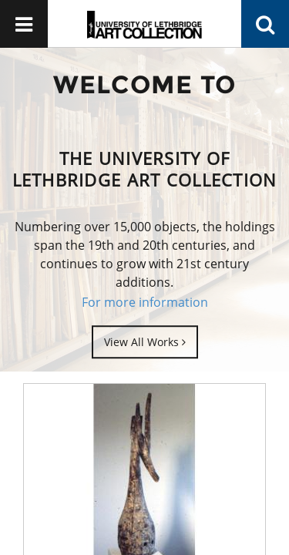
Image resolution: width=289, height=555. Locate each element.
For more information (145, 302)
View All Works (145, 342)
